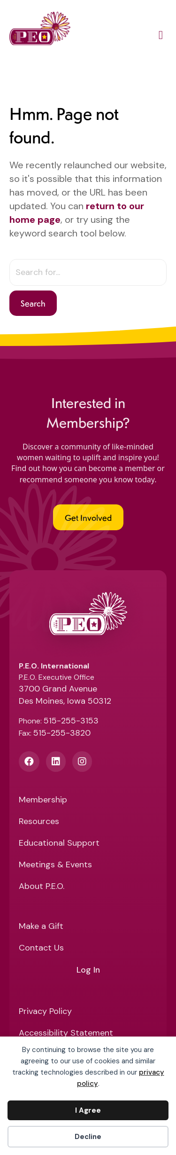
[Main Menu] (161, 36)
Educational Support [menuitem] (59, 844)
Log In (88, 970)
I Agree (88, 1110)
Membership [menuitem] (43, 800)
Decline (88, 1136)
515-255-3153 (71, 720)
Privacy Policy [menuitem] (45, 1012)
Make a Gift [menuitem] (41, 927)
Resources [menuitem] (39, 822)
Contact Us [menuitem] (41, 948)
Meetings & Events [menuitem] (55, 865)
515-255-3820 (62, 733)
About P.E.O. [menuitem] (41, 887)
